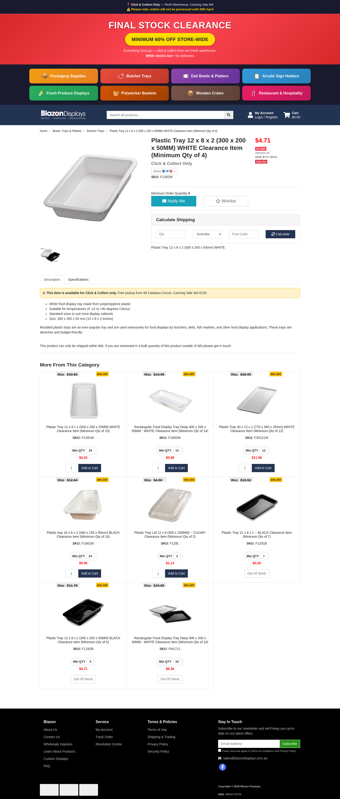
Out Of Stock (256, 573)
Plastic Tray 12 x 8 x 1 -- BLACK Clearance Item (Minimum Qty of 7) (257, 534)
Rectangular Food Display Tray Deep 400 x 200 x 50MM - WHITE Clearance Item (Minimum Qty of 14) (170, 429)
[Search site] (228, 115)
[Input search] (165, 115)
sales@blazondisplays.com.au (245, 758)
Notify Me (173, 201)
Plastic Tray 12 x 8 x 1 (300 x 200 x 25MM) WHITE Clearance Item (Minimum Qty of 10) (83, 429)
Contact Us (52, 737)
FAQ (47, 766)
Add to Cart (89, 468)
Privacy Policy (157, 744)
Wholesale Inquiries (58, 744)
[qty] (171, 234)
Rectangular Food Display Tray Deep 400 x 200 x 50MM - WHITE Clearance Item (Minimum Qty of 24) (170, 640)
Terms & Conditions (262, 751)
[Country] (207, 234)
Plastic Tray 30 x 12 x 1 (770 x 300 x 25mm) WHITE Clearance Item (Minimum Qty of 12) (257, 429)
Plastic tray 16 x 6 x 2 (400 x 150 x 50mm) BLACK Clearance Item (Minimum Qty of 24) (83, 534)
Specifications (78, 279)
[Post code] (244, 234)
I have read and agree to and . (257, 750)
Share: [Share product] (163, 171)
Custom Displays (56, 759)
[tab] (52, 279)
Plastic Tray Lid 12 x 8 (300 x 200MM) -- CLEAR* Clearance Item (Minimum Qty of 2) (170, 534)
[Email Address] (249, 744)
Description (52, 279)
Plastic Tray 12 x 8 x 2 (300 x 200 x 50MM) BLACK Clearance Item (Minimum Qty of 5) (83, 640)
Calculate (280, 234)
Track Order (104, 737)
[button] (263, 115)
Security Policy (158, 751)
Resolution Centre (109, 744)
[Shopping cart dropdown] (291, 115)
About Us (50, 730)
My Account (104, 730)
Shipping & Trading (161, 737)
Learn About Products (59, 751)
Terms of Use (157, 730)
